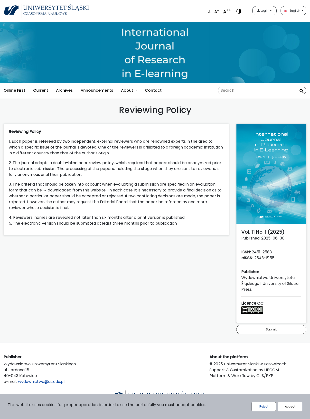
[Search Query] (262, 90)
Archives (64, 90)
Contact (153, 90)
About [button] (127, 90)
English (292, 11)
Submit (271, 329)
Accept (290, 406)
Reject (263, 406)
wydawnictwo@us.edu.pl (41, 381)
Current (40, 90)
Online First (14, 90)
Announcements (97, 90)
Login (263, 11)
